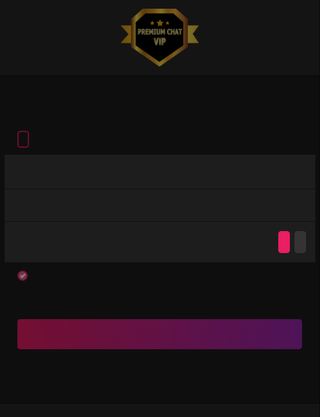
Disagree (300, 242)
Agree (284, 242)
